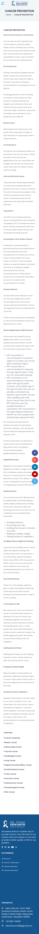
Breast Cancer (10, 742)
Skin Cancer (9, 792)
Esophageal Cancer (12, 756)
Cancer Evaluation (11, 866)
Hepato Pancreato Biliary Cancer (17, 765)
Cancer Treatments (11, 862)
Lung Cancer (9, 760)
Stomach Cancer (11, 778)
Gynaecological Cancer (13, 787)
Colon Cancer (9, 774)
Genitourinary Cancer (13, 783)
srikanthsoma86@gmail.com (19, 925)
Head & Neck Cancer (12, 747)
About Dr (7, 859)
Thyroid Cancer (10, 751)
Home (8, 14)
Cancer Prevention (11, 738)
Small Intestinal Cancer (13, 769)
